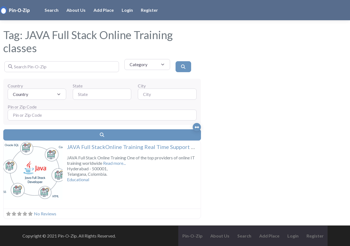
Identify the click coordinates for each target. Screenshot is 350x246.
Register (149, 10)
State (78, 85)
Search (52, 10)
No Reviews (45, 213)
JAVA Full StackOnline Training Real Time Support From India (142, 147)
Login (127, 10)
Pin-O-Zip (192, 235)
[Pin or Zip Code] (102, 115)
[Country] (37, 94)
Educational (78, 179)
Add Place (104, 10)
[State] (102, 94)
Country (15, 85)
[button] (8, 171)
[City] (167, 94)
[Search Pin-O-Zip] (61, 66)
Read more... (114, 163)
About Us (76, 10)
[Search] (183, 66)
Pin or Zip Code (22, 106)
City (142, 85)
